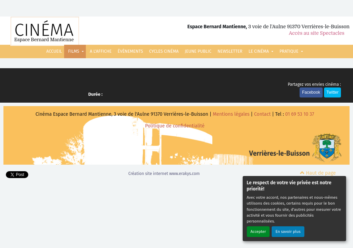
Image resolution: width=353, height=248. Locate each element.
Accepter (258, 231)
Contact (262, 114)
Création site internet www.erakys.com (164, 173)
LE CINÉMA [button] (259, 51)
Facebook (311, 92)
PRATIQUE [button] (290, 51)
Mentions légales (231, 114)
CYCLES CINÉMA (164, 51)
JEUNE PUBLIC (198, 51)
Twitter (332, 92)
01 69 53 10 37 (299, 114)
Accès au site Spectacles (316, 33)
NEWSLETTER (230, 51)
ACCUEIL (54, 51)
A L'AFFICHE (101, 51)
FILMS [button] (74, 51)
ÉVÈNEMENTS (130, 51)
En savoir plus (288, 231)
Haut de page (318, 173)
